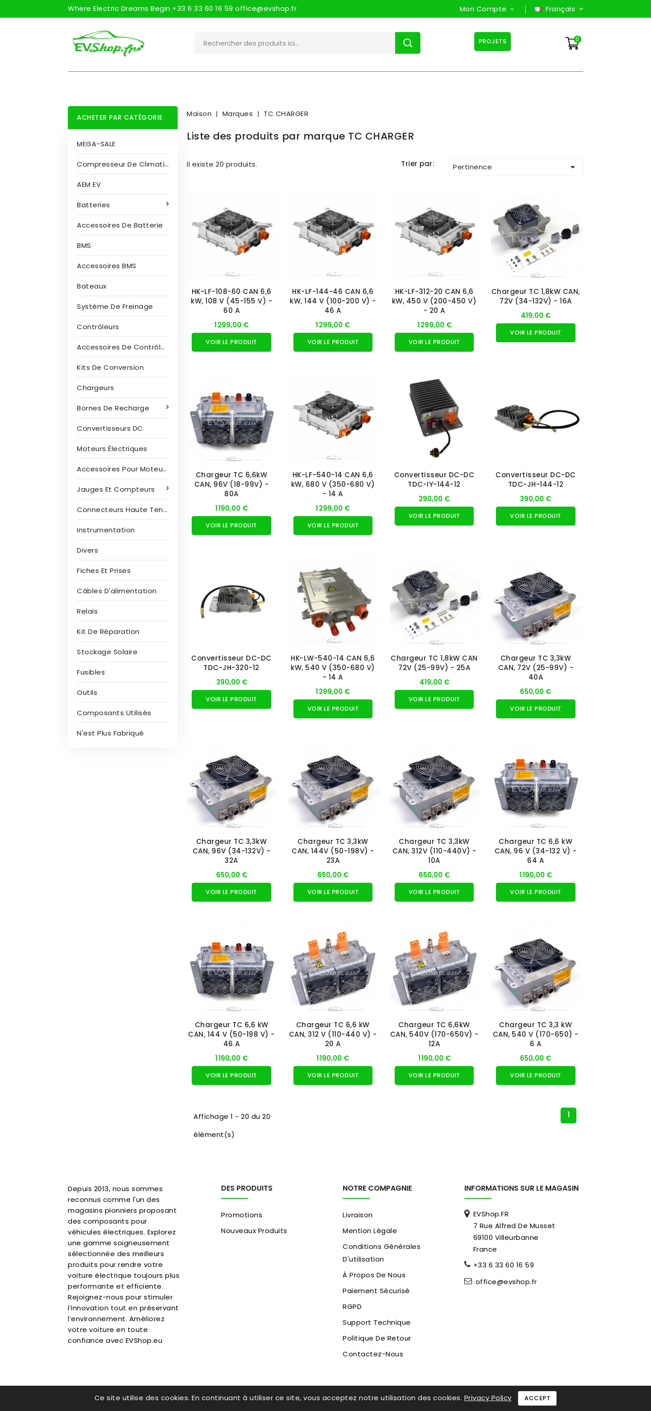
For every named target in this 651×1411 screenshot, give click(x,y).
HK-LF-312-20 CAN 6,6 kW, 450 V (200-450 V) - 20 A (434, 301)
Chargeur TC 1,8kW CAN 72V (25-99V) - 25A (434, 662)
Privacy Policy (488, 1397)
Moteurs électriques (112, 448)
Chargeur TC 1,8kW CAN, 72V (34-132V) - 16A (535, 296)
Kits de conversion (110, 367)
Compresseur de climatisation (127, 164)
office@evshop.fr (506, 1281)
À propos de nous (374, 1275)
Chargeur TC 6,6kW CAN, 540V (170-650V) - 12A (434, 1034)
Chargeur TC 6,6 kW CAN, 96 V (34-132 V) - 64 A (536, 851)
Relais (87, 611)
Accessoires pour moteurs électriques (127, 469)
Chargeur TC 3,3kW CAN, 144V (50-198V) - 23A (333, 851)
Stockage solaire (107, 652)
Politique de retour (377, 1338)
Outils (87, 692)
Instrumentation (106, 530)
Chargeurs (95, 387)
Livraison (358, 1215)
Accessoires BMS (107, 265)
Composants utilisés (114, 712)
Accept (537, 1398)
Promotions (241, 1215)
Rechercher (407, 43)
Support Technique (377, 1322)
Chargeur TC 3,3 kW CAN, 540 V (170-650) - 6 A (536, 1034)
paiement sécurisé (376, 1290)
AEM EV (89, 184)
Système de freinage (115, 306)
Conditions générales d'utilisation (381, 1253)
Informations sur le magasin (521, 1188)
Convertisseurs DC (110, 428)
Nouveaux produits (254, 1230)
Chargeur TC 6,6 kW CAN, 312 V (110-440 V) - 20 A (333, 1034)
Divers (87, 550)
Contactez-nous (373, 1354)
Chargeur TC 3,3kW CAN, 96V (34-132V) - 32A (232, 851)
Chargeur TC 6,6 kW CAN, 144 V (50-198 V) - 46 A (231, 1034)
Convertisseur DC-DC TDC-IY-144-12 (434, 479)
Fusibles (91, 672)
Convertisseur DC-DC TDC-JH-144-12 (535, 479)
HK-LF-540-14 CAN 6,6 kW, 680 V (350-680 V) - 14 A (333, 484)
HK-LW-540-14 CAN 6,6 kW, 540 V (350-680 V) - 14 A (333, 667)
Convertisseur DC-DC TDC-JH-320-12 (231, 662)
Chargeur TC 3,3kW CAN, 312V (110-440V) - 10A (434, 851)
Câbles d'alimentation (117, 591)
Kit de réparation (108, 631)
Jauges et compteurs (117, 489)
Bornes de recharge (114, 408)
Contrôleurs (98, 326)
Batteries (94, 205)
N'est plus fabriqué (110, 733)
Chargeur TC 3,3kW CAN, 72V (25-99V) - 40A (536, 667)
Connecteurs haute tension (127, 509)
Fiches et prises (104, 570)
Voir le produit (231, 342)
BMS (84, 245)
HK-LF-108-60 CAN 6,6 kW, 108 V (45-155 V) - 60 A (231, 301)
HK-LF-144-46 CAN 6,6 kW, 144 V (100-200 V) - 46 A (333, 301)
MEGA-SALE (96, 144)
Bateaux (92, 286)
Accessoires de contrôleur (124, 347)
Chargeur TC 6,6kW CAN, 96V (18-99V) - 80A (231, 484)
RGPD (352, 1306)
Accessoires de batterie (120, 225)
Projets (492, 41)
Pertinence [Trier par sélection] (515, 167)
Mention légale (370, 1230)
